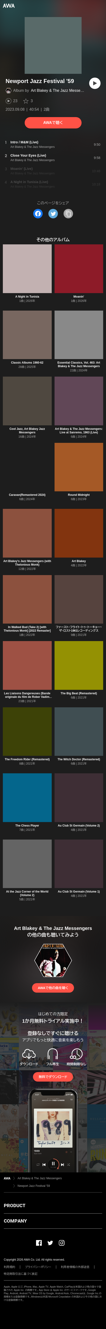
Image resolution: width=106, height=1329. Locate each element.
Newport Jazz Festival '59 (34, 1186)
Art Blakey (79, 561)
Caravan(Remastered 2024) (27, 495)
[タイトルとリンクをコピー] (68, 213)
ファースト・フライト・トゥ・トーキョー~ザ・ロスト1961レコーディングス (79, 628)
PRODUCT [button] (14, 1205)
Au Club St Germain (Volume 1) (79, 891)
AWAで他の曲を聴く (53, 988)
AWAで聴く (53, 123)
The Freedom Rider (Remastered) (27, 759)
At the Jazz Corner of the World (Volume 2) (27, 893)
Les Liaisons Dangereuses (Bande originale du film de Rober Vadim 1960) (27, 697)
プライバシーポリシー (38, 1267)
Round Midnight (79, 495)
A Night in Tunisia (27, 296)
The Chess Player (27, 825)
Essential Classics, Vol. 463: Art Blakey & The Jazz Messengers (78, 364)
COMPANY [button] (15, 1221)
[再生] (95, 83)
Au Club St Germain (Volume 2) (79, 825)
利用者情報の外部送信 (75, 1267)
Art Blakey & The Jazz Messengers (60, 90)
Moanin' (79, 296)
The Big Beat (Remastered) (79, 693)
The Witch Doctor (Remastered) (79, 759)
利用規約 (9, 1267)
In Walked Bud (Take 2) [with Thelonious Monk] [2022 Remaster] (27, 628)
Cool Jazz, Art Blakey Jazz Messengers (27, 430)
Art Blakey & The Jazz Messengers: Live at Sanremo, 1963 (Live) (79, 430)
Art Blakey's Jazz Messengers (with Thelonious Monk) (27, 562)
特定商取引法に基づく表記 (20, 1274)
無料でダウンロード (53, 1077)
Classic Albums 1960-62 (27, 362)
